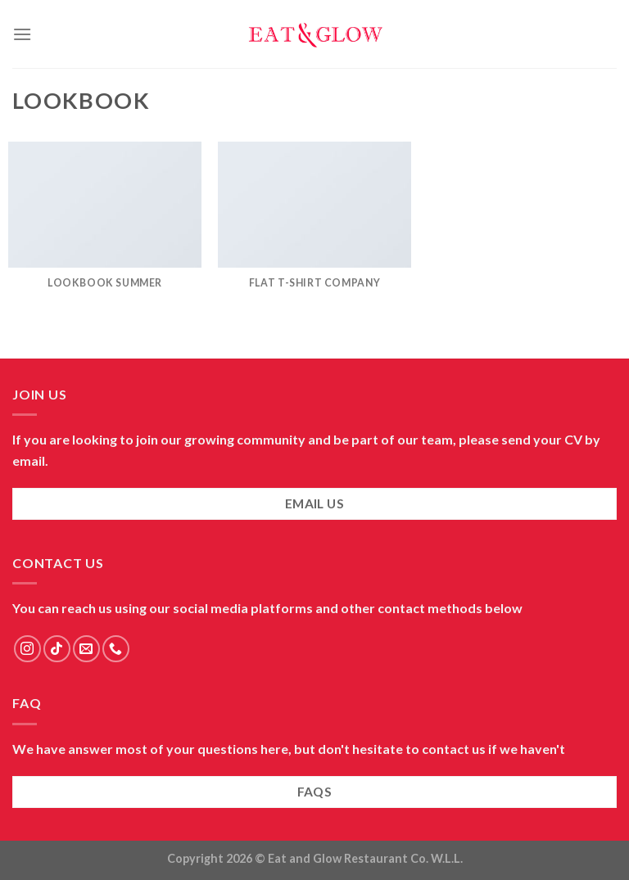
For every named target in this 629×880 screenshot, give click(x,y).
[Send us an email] (86, 648)
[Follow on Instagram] (27, 648)
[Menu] (22, 34)
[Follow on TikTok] (56, 648)
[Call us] (115, 648)
